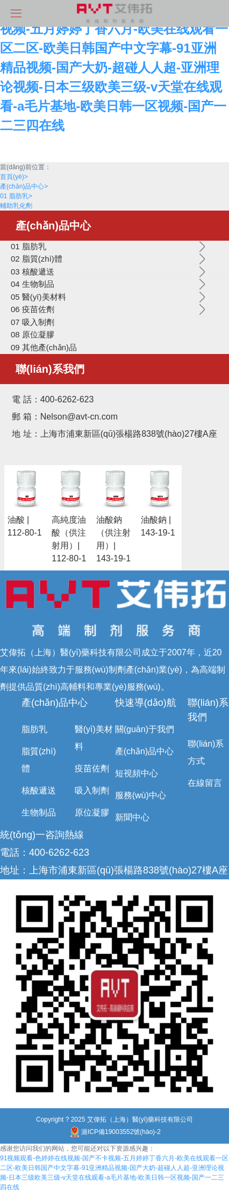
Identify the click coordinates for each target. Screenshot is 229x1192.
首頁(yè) (14, 176)
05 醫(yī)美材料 (38, 296)
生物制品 (39, 812)
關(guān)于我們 (144, 729)
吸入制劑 (92, 790)
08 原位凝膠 (32, 334)
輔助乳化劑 (16, 205)
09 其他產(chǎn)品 (44, 347)
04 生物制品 (32, 283)
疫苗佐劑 (92, 768)
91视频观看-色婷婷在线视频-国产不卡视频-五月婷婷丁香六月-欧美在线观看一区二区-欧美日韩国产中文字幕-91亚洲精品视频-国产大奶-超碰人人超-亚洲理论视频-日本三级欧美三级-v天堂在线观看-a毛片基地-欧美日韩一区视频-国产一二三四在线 (114, 67)
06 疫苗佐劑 (32, 309)
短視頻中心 (136, 773)
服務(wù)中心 (140, 795)
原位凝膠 (92, 812)
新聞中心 (132, 817)
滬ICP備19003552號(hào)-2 (114, 1131)
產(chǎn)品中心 (24, 186)
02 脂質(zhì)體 (36, 258)
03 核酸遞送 (32, 271)
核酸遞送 (39, 790)
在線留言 (205, 783)
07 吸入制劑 (32, 322)
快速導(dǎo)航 (145, 702)
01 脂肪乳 (16, 196)
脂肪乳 (34, 729)
